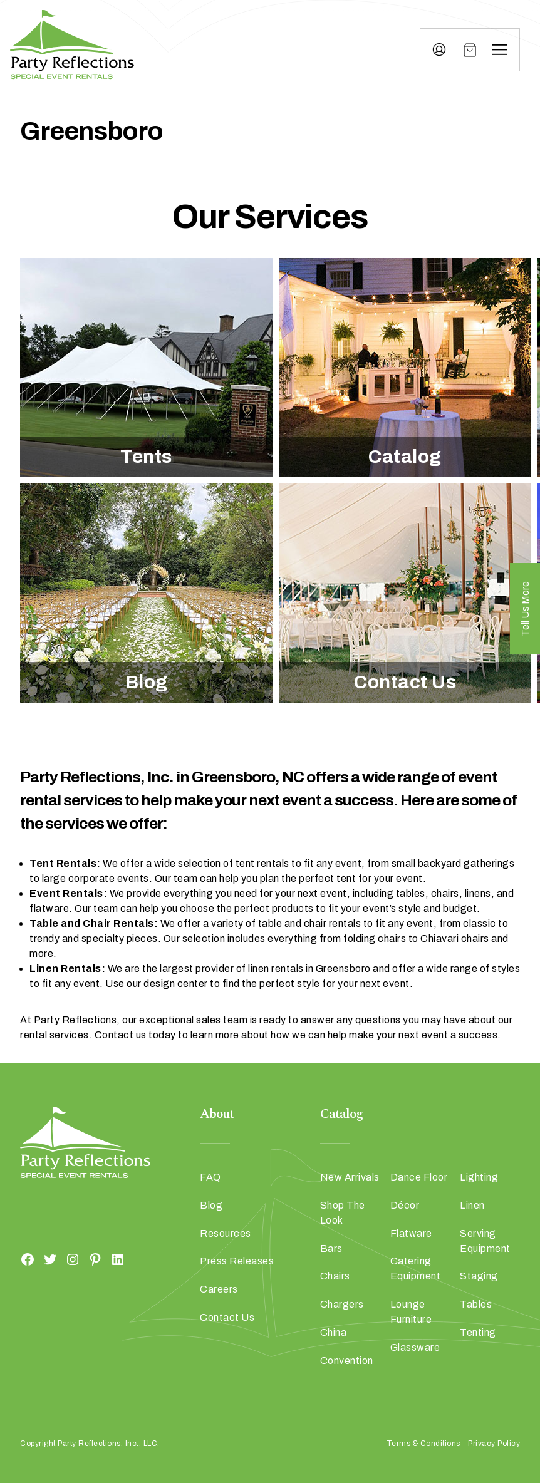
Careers (219, 1289)
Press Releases (237, 1261)
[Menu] (500, 50)
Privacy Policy (494, 1443)
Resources (225, 1233)
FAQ (210, 1177)
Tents (146, 457)
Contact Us (405, 682)
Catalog (405, 457)
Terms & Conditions (423, 1443)
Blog (146, 682)
